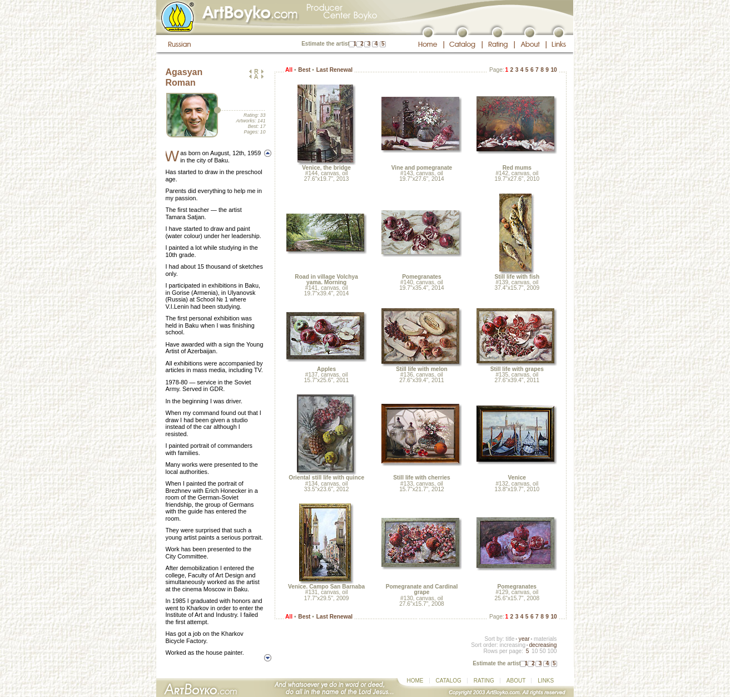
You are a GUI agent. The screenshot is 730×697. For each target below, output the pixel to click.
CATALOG (448, 681)
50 (542, 651)
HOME (415, 681)
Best (304, 70)
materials (545, 639)
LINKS (546, 681)
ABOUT (515, 681)
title (510, 639)
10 (554, 70)
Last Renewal (334, 70)
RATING (484, 681)
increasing (512, 645)
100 (552, 651)
